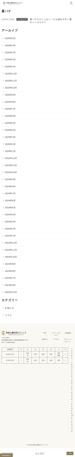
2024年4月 (10, 214)
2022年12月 (11, 292)
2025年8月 (10, 102)
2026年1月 (10, 66)
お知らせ (9, 308)
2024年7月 (10, 193)
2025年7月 (10, 109)
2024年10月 (11, 172)
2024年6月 (10, 200)
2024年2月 (10, 229)
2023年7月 (10, 278)
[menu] (71, 3)
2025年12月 (11, 73)
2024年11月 (11, 165)
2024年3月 (10, 221)
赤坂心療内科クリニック (40, 445)
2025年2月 (10, 144)
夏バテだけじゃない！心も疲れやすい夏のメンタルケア (51, 20)
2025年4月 (10, 130)
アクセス (56, 339)
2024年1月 (10, 236)
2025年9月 (10, 95)
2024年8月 (10, 186)
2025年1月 (10, 151)
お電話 (39, 453)
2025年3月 (10, 137)
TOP (44, 333)
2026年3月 (10, 52)
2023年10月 (11, 257)
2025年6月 (10, 116)
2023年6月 (10, 285)
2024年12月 (11, 158)
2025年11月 (11, 81)
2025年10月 (11, 88)
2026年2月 (10, 59)
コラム (8, 315)
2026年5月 (10, 38)
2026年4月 (10, 45)
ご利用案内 (67, 333)
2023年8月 (10, 271)
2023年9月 (10, 264)
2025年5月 (10, 123)
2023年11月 (11, 250)
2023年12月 (11, 243)
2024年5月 (10, 207)
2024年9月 (10, 179)
